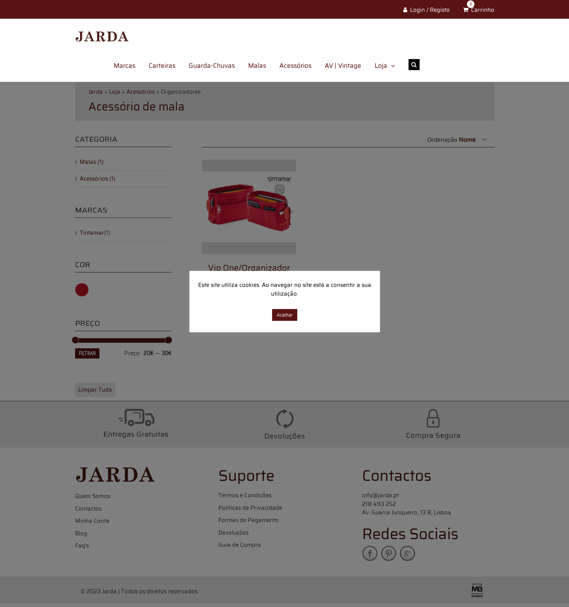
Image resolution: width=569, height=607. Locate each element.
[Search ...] (457, 64)
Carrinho (482, 9)
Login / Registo (430, 9)
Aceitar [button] (285, 315)
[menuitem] (131, 66)
